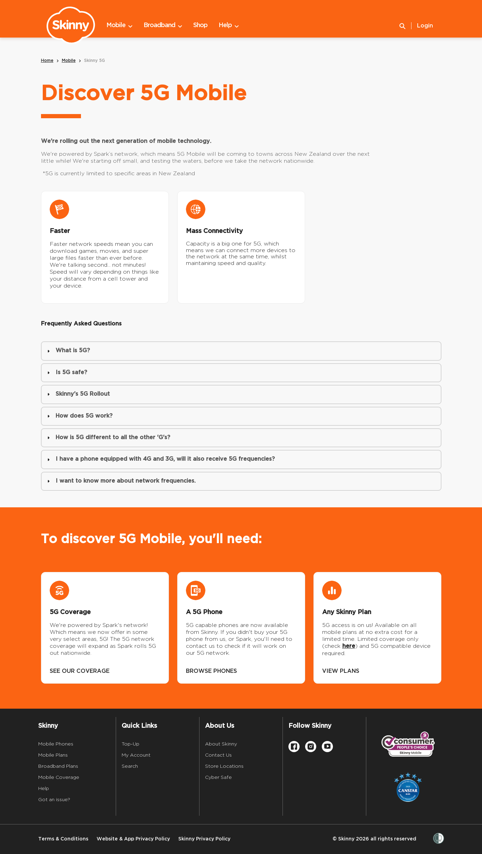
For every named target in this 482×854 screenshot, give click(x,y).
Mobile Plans (53, 755)
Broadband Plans (58, 766)
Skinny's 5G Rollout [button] (78, 394)
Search (130, 766)
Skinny (48, 726)
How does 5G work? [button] (80, 416)
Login (425, 26)
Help (229, 25)
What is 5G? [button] (68, 350)
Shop (200, 25)
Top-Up (130, 744)
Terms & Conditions (63, 839)
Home (47, 61)
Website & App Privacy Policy (133, 839)
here (348, 646)
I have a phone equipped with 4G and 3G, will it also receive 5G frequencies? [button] (161, 459)
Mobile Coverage (58, 777)
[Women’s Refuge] (438, 839)
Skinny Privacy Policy (204, 839)
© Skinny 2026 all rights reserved (374, 839)
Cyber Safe (218, 777)
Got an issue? (54, 799)
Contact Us (218, 755)
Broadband (163, 25)
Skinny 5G (94, 61)
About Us (219, 726)
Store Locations (224, 766)
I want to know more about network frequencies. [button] (121, 481)
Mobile (119, 25)
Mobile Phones (55, 744)
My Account (136, 755)
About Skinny (221, 744)
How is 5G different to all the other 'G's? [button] (108, 437)
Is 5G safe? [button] (67, 372)
